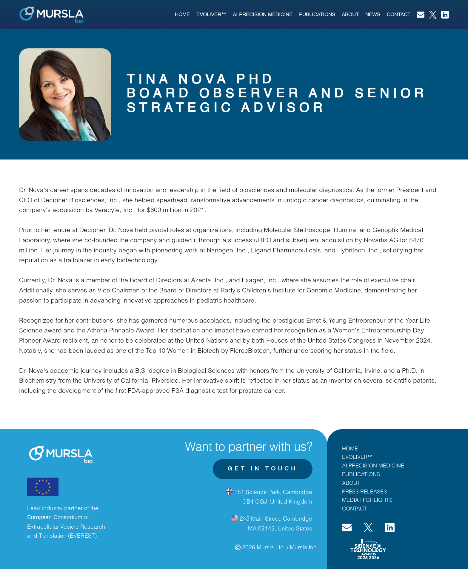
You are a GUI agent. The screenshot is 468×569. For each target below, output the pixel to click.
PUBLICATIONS (361, 474)
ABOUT (351, 482)
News (372, 14)
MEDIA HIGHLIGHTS (367, 499)
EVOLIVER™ (211, 14)
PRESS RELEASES (364, 491)
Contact (398, 14)
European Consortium (54, 517)
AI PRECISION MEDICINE (262, 14)
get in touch (263, 469)
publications (317, 14)
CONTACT (354, 508)
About (350, 14)
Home (182, 14)
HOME (350, 448)
